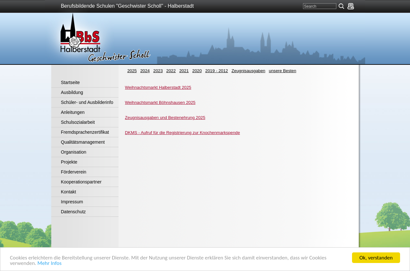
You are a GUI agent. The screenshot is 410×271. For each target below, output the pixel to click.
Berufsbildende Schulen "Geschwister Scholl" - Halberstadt (127, 6)
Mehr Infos (49, 263)
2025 (132, 70)
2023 (158, 70)
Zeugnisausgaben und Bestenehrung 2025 (165, 117)
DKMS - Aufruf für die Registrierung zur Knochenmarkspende (182, 132)
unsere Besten (282, 70)
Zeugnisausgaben (248, 70)
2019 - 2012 (216, 70)
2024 (145, 70)
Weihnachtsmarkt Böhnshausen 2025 (160, 102)
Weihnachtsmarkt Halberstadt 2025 (158, 87)
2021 (184, 70)
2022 (171, 70)
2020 (197, 70)
